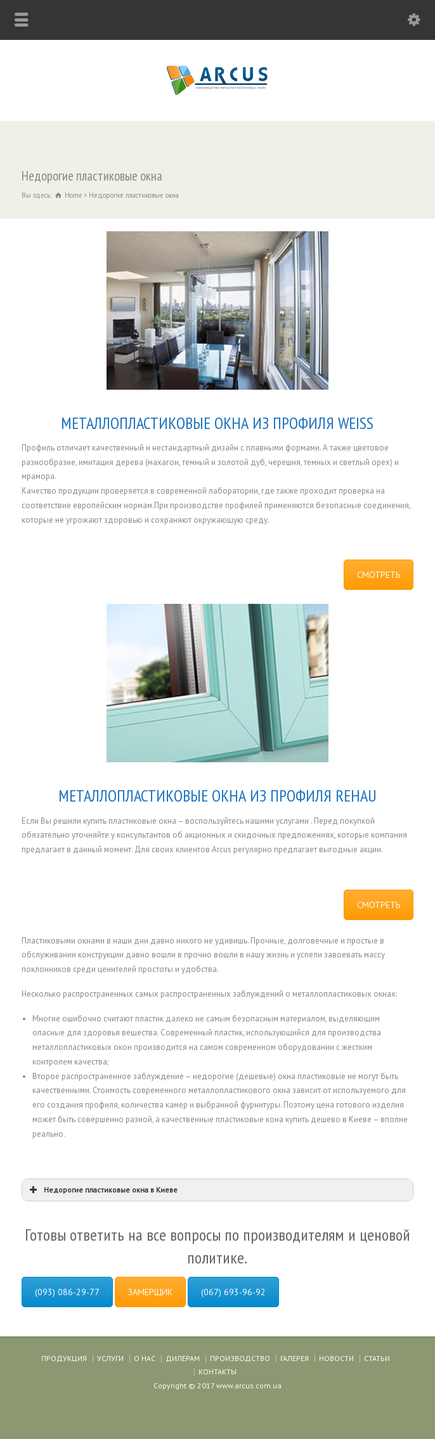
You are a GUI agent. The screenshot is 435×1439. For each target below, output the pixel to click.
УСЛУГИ (110, 1358)
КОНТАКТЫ (217, 1371)
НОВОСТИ (336, 1358)
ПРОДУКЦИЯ (64, 1358)
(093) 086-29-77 (67, 1292)
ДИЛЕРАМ (183, 1358)
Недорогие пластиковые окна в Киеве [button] (102, 1190)
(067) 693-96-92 (233, 1292)
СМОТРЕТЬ (378, 574)
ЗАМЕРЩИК (150, 1292)
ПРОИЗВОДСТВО (240, 1358)
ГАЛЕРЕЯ (294, 1358)
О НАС (144, 1358)
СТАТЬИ (377, 1358)
